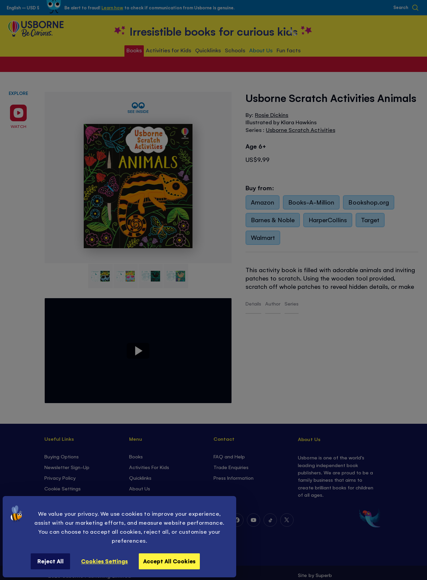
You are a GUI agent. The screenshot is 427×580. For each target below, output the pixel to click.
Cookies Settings (104, 561)
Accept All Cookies (169, 561)
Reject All (50, 561)
